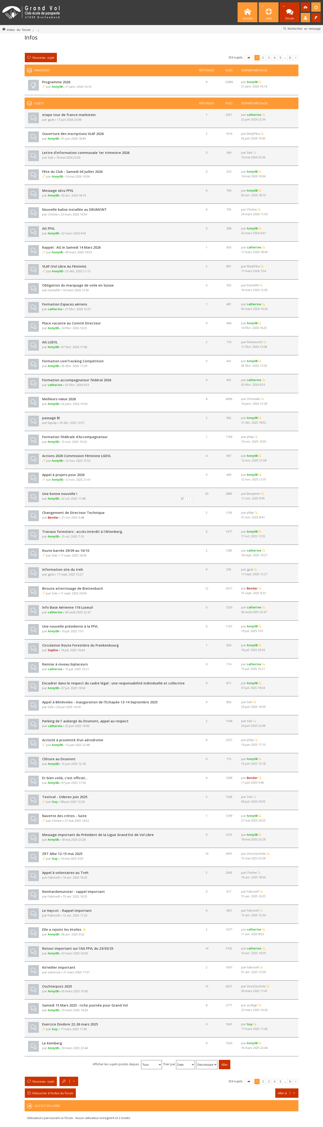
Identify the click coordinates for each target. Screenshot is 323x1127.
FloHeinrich (254, 342)
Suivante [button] (295, 57)
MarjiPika (253, 133)
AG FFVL (48, 228)
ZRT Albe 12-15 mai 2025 (62, 853)
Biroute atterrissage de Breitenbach (72, 588)
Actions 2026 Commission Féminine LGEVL (76, 456)
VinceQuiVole (256, 853)
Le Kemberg (52, 1043)
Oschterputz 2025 (57, 986)
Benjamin (253, 493)
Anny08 (57, 86)
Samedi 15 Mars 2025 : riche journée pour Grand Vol (85, 1005)
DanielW (54, 290)
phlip (250, 437)
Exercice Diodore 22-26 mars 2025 (70, 1024)
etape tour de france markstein (69, 115)
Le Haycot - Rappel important (67, 910)
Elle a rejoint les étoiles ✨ (64, 929)
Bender (53, 517)
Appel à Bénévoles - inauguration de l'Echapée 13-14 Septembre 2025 (100, 702)
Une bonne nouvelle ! (59, 493)
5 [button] (280, 57)
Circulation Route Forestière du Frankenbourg (80, 645)
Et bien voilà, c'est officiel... (65, 778)
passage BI (51, 418)
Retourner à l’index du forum (53, 1093)
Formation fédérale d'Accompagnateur (75, 437)
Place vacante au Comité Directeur (71, 323)
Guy (55, 802)
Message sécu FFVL (57, 190)
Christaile (253, 399)
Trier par (179, 1064)
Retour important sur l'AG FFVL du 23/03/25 (77, 948)
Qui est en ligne (47, 1106)
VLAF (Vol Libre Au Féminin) (64, 266)
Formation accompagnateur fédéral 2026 (76, 380)
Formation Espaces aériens (64, 304)
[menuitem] (305, 7)
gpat (51, 119)
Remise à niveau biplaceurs (65, 664)
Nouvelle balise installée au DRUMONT (74, 209)
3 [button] (269, 57)
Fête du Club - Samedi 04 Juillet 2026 (72, 171)
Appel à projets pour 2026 (63, 475)
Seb (50, 157)
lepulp (52, 423)
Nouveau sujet (43, 57)
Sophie (53, 650)
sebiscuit (54, 972)
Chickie (53, 214)
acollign (252, 1005)
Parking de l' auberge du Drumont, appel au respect (85, 721)
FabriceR (54, 877)
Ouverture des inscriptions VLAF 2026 (73, 133)
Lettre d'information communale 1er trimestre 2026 (85, 152)
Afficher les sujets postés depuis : (127, 1064)
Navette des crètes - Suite (64, 816)
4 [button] (274, 57)
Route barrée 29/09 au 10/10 (65, 550)
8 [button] (290, 57)
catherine (254, 115)
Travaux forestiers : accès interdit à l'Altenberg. (82, 531)
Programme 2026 (56, 82)
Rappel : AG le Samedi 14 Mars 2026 (71, 247)
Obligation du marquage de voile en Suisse (78, 285)
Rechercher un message (304, 28)
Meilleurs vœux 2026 (59, 399)
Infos (31, 37)
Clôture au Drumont (59, 759)
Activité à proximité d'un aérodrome (72, 740)
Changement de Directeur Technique (73, 512)
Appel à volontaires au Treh (65, 872)
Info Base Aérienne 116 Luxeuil (67, 607)
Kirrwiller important (58, 967)
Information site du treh (62, 569)
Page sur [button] (249, 57)
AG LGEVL (50, 342)
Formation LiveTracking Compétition (73, 361)
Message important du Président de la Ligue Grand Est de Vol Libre (98, 835)
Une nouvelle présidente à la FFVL (70, 626)
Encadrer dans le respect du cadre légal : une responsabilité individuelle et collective (113, 683)
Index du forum (19, 29)
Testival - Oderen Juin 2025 (64, 797)
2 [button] (263, 57)
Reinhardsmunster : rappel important (73, 891)
